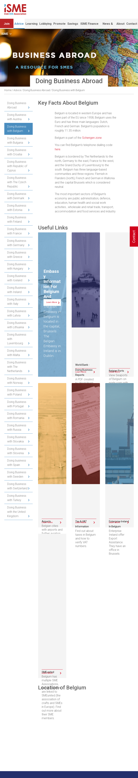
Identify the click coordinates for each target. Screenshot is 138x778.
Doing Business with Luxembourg (16, 339)
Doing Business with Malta (16, 353)
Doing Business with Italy (16, 301)
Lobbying (45, 23)
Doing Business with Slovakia (16, 439)
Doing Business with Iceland (16, 278)
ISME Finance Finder (89, 25)
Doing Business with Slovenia (16, 451)
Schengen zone (92, 137)
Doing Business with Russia (16, 427)
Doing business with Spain (16, 463)
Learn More (51, 302)
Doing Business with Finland (16, 219)
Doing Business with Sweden (16, 474)
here (57, 149)
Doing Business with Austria (16, 117)
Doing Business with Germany (16, 243)
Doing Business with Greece (16, 255)
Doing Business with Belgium (16, 129)
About (120, 23)
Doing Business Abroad (36, 90)
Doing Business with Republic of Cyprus (17, 166)
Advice (19, 23)
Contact (131, 23)
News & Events (108, 25)
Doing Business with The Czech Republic (16, 182)
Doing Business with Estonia (16, 208)
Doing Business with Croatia (16, 152)
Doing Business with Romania (16, 416)
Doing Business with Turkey (16, 498)
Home (7, 90)
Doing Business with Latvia (16, 313)
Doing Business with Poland (16, 392)
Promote (59, 23)
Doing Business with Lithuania (16, 325)
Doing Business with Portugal (16, 404)
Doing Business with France (16, 231)
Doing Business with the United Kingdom (16, 512)
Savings (72, 23)
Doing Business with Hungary (16, 266)
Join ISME (6, 25)
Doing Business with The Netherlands (16, 367)
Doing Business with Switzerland (17, 486)
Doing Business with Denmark (16, 196)
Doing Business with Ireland (16, 290)
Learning (32, 23)
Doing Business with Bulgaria (16, 140)
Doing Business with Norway (16, 380)
